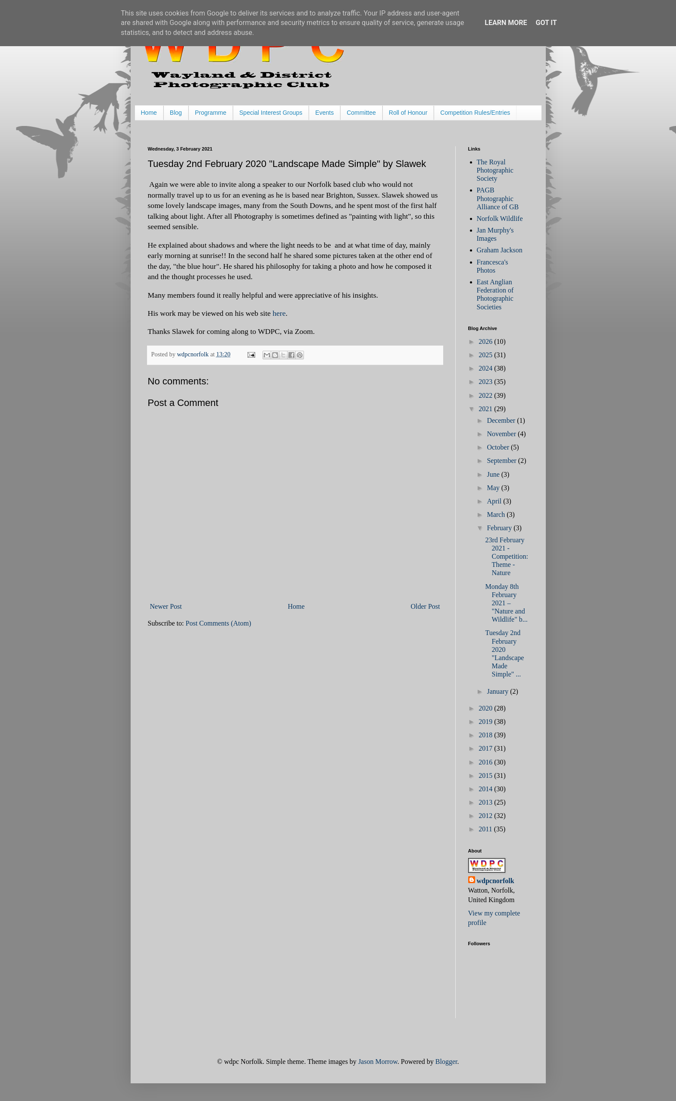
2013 (486, 802)
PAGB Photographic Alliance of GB (498, 198)
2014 (486, 789)
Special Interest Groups (270, 112)
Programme (210, 112)
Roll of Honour (408, 112)
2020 (486, 708)
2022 (486, 395)
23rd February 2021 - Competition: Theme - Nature (506, 556)
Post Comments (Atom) (218, 623)
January (498, 691)
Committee (361, 112)
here (278, 313)
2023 (486, 381)
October (499, 447)
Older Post (425, 606)
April (495, 501)
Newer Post (166, 606)
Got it (546, 23)
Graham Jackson (500, 250)
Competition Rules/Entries (475, 112)
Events (324, 112)
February (500, 528)
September (502, 460)
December (502, 420)
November (502, 433)
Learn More (506, 23)
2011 (486, 829)
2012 (486, 815)
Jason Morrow (377, 1061)
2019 (486, 721)
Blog (176, 112)
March (497, 514)
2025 (486, 355)
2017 (486, 748)
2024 (486, 368)
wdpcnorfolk (495, 880)
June (494, 474)
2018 (486, 735)
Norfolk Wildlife (500, 218)
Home (149, 112)
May (494, 487)
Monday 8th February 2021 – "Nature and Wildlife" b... (506, 603)
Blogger (446, 1061)
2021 (486, 408)
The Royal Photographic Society (495, 170)
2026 (486, 341)
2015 (486, 775)
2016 (486, 762)
